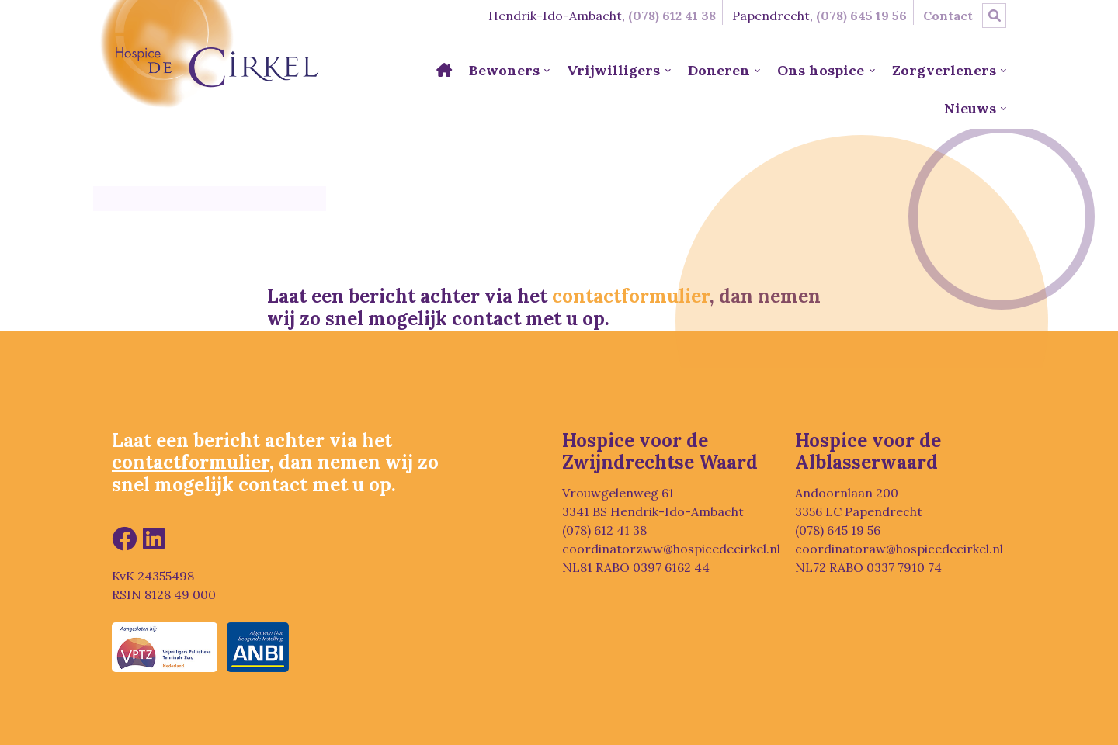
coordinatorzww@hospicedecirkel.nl (671, 548)
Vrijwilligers (613, 70)
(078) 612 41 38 (672, 15)
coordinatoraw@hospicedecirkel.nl (899, 548)
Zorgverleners (944, 70)
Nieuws (970, 108)
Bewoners (504, 70)
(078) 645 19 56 (861, 15)
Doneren (719, 70)
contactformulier (631, 296)
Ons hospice (820, 70)
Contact (948, 15)
